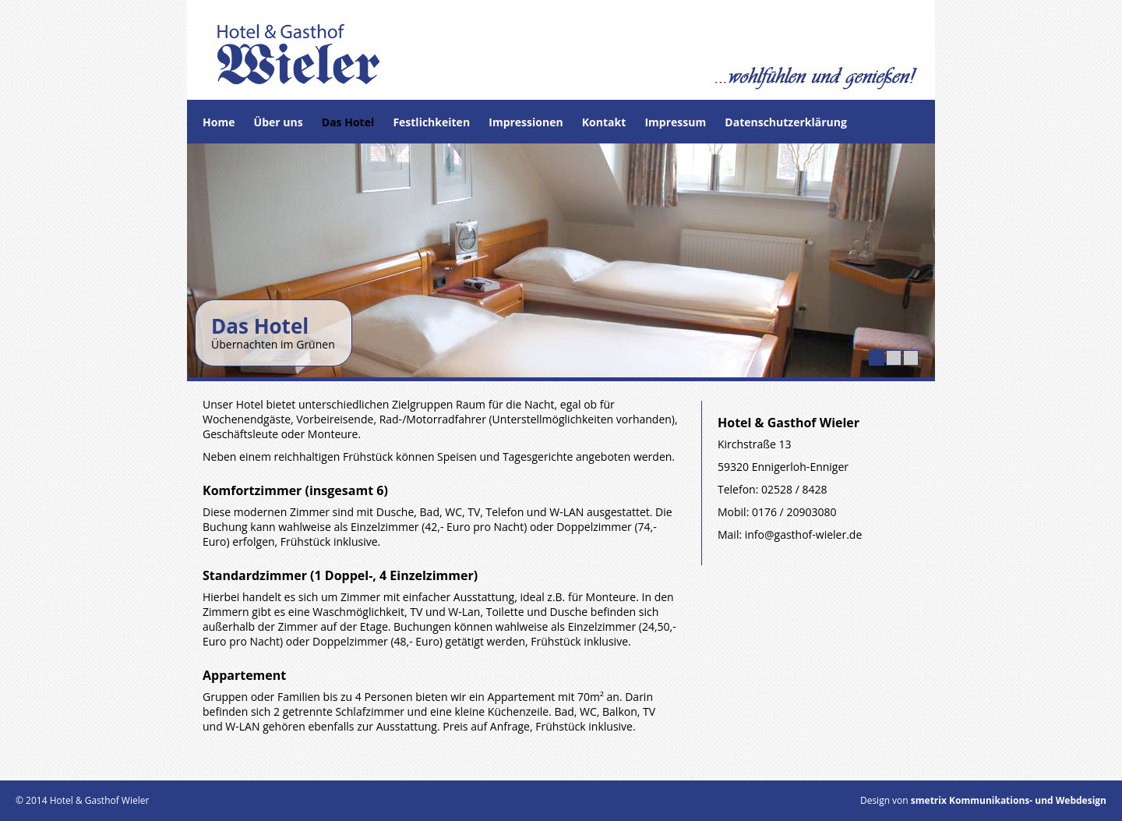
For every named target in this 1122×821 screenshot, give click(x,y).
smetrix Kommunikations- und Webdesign (1007, 800)
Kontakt (604, 122)
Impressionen (526, 122)
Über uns (278, 122)
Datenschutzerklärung (786, 122)
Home (219, 122)
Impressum (675, 122)
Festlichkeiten (431, 122)
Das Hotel (348, 122)
